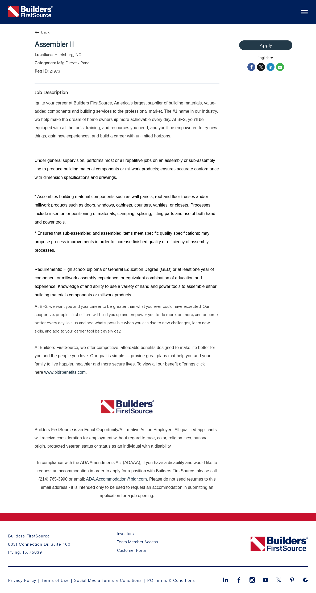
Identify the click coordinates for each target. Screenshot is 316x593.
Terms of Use (56, 579)
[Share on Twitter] (261, 67)
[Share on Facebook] (251, 67)
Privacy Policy (22, 579)
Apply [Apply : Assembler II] (266, 45)
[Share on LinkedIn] (270, 67)
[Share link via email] (280, 67)
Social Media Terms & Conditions (109, 579)
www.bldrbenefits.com (65, 372)
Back (42, 32)
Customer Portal (132, 549)
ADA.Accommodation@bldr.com (116, 479)
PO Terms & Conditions (172, 579)
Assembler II (54, 44)
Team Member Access (137, 542)
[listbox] (265, 57)
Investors (125, 535)
